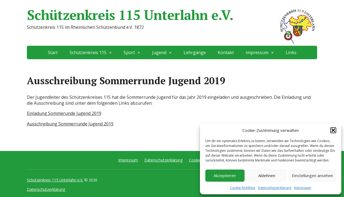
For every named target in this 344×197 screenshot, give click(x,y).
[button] (333, 130)
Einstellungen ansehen (312, 175)
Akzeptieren (225, 175)
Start (53, 52)
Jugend (159, 52)
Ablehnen (266, 175)
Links (291, 52)
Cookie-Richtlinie (242, 187)
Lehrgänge (195, 52)
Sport (129, 52)
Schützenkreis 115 (88, 52)
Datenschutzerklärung (274, 187)
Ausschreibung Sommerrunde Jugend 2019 (70, 124)
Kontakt (226, 52)
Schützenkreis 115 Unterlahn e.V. (172, 15)
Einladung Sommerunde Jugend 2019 (64, 113)
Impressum (302, 187)
